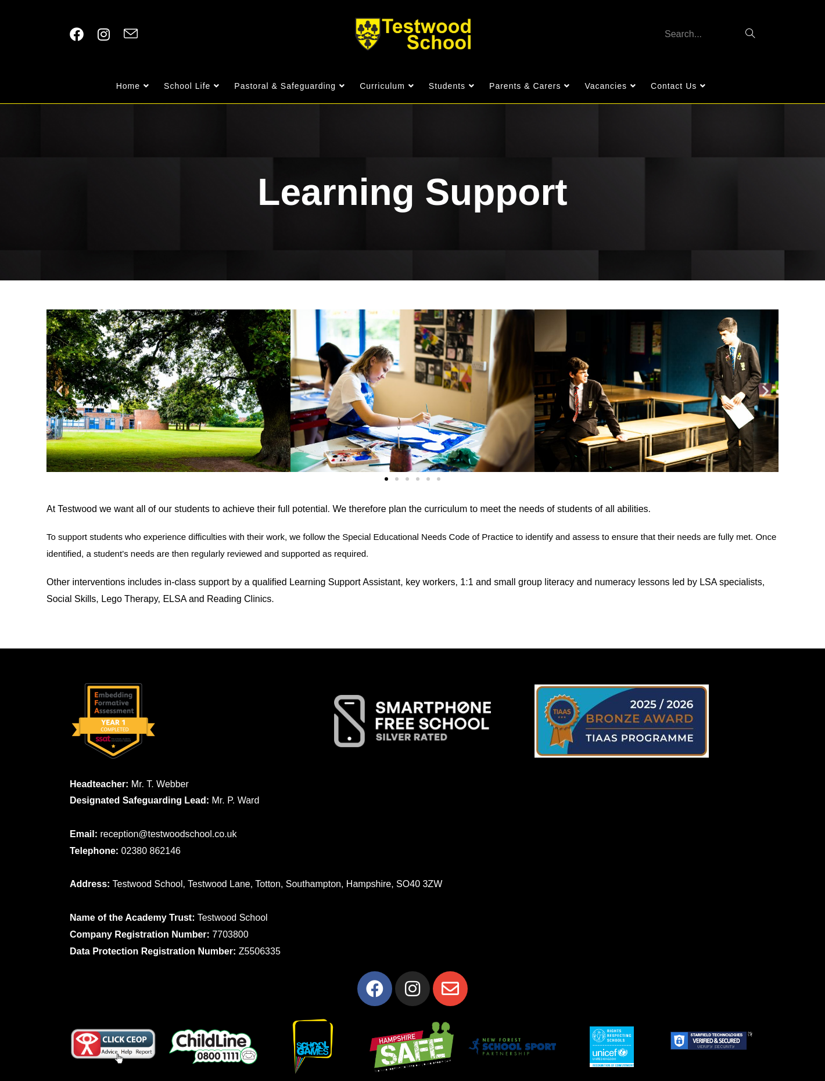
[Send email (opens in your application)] (131, 34)
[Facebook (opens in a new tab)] (76, 34)
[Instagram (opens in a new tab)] (104, 34)
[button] (59, 390)
